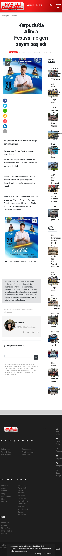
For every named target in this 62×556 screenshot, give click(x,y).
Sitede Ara (5, 523)
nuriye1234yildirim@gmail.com (24, 327)
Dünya (3, 494)
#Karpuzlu (8, 312)
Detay (38, 554)
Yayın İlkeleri (6, 452)
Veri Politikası (6, 455)
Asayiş (39, 5)
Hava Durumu (23, 485)
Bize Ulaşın (58, 473)
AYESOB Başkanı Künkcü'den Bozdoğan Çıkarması (56, 73)
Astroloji (4, 534)
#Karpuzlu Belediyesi (12, 309)
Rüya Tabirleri (6, 531)
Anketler (4, 525)
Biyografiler (5, 528)
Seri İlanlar (22, 507)
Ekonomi (4, 491)
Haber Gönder (27, 455)
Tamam (47, 554)
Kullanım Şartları (28, 449)
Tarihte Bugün (23, 501)
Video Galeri (58, 441)
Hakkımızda (5, 449)
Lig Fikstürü (22, 498)
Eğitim (3, 499)
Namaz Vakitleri (21, 492)
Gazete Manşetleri (22, 513)
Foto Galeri (58, 431)
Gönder (36, 357)
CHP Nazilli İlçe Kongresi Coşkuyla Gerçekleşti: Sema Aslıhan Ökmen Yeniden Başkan (56, 188)
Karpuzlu (8, 197)
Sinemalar (21, 504)
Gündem (30, 5)
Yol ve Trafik (22, 488)
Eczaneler (21, 496)
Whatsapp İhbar (28, 452)
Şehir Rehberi (23, 509)
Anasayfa (5, 16)
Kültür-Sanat (6, 496)
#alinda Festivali (28, 309)
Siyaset (4, 502)
